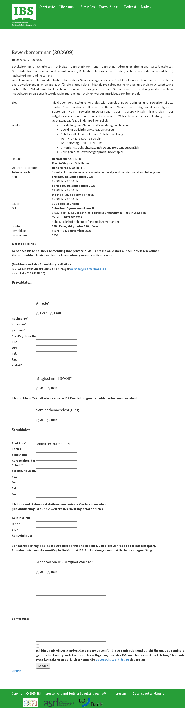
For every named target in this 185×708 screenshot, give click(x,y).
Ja (42, 388)
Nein (54, 388)
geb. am (18, 330)
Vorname (19, 324)
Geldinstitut (21, 518)
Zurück (16, 671)
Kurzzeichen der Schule (23, 463)
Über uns (67, 6)
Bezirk (16, 449)
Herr (43, 313)
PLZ (14, 342)
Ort (14, 348)
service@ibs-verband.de (88, 269)
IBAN (16, 524)
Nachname (20, 318)
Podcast (130, 6)
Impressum (120, 693)
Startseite (47, 6)
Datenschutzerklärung (112, 659)
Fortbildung (109, 6)
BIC (15, 530)
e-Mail (17, 365)
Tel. (14, 354)
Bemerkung (20, 619)
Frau (57, 313)
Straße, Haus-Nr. (24, 336)
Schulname (20, 455)
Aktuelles (87, 6)
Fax (14, 359)
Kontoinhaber (22, 535)
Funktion (19, 443)
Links (146, 6)
